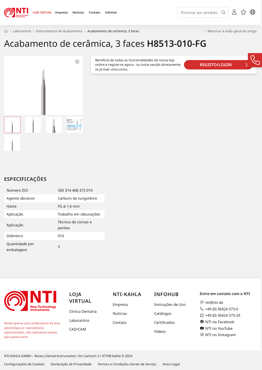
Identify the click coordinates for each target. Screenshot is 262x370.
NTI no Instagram (218, 334)
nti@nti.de (211, 302)
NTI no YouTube (216, 328)
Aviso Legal (171, 364)
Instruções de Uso (170, 304)
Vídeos (160, 331)
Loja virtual (80, 297)
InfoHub (111, 12)
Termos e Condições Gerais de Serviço (127, 364)
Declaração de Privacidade (71, 364)
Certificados (164, 322)
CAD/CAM (77, 329)
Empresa (61, 12)
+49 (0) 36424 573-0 (219, 309)
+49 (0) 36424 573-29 (220, 315)
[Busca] (224, 12)
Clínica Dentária (83, 311)
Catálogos (163, 313)
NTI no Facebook (217, 322)
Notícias (78, 12)
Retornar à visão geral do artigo (230, 31)
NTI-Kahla (127, 294)
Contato (94, 12)
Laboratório (79, 320)
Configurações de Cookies (24, 364)
